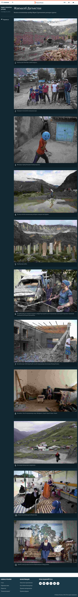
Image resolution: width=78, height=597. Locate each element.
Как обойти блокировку (26, 585)
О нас (2, 582)
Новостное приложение (26, 582)
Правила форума (24, 591)
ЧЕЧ (65, 2)
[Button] (5, 19)
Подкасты (3, 588)
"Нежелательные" (5, 591)
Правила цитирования (26, 588)
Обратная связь (5, 585)
